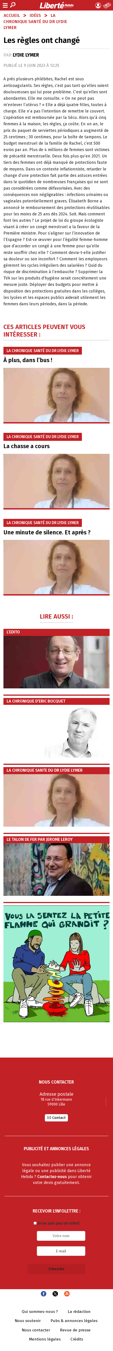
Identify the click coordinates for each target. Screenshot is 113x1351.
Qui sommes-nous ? (40, 1311)
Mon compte (98, 5)
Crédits (76, 1339)
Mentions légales (45, 1339)
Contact (59, 1118)
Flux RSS (67, 1293)
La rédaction (79, 1311)
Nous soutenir (28, 1321)
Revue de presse (75, 1330)
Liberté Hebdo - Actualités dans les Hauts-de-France (56, 5)
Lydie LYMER (26, 55)
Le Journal (107, 5)
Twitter (55, 1293)
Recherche (13, 5)
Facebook (43, 1293)
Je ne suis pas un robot (56, 1223)
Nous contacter (36, 1330)
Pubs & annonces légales (74, 1321)
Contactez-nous (52, 1176)
